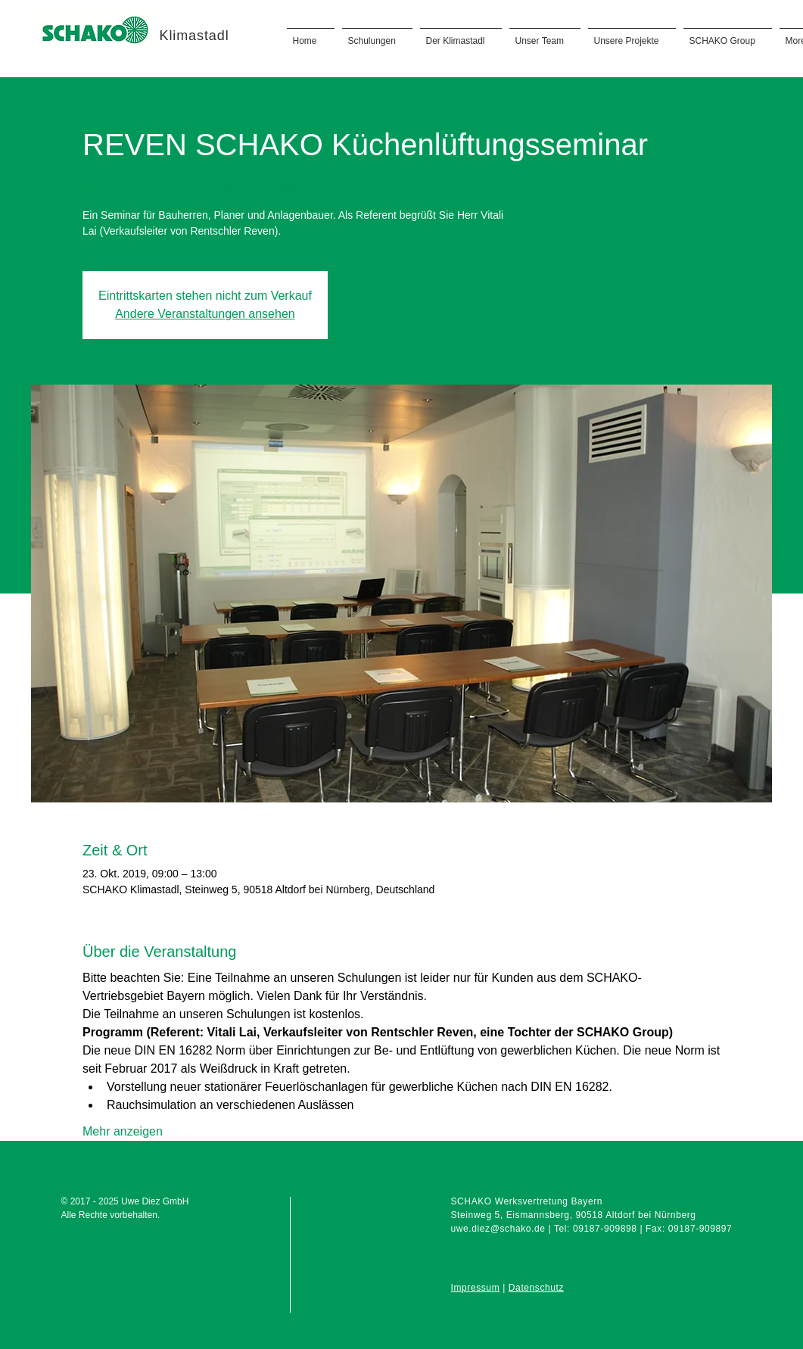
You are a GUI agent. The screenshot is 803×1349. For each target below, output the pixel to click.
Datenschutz (536, 1287)
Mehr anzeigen (122, 1131)
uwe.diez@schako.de (498, 1228)
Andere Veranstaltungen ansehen (205, 313)
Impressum (475, 1287)
